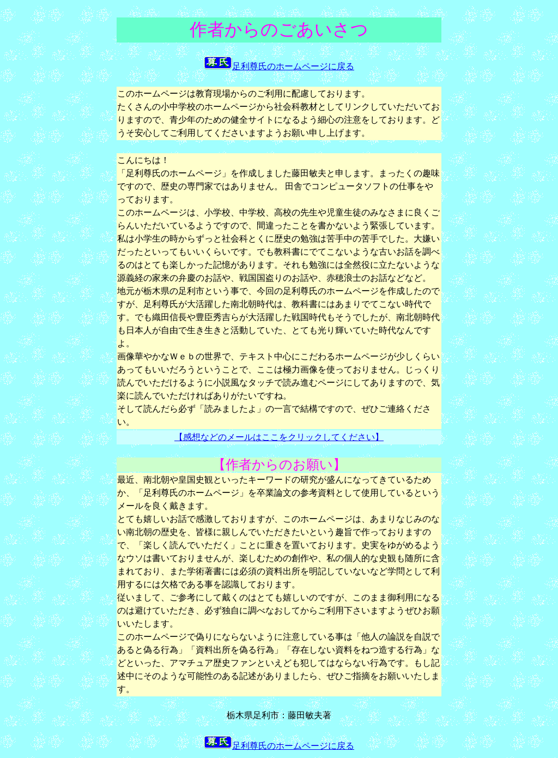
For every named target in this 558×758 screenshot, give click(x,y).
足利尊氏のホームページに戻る (279, 66)
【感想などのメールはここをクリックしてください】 (279, 437)
